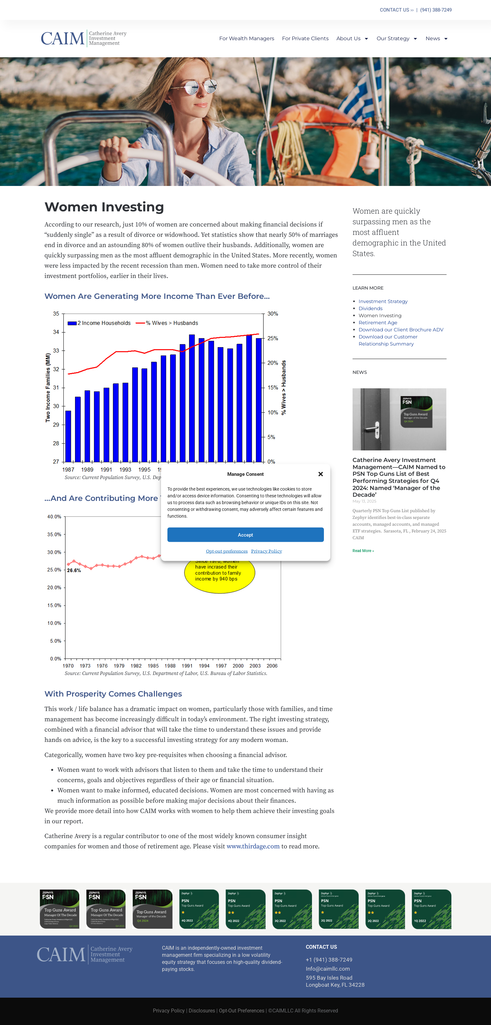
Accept (245, 535)
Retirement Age (378, 322)
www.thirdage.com (253, 847)
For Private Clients (305, 38)
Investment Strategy (383, 301)
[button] (320, 474)
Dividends (370, 308)
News (437, 38)
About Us (352, 38)
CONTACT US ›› (397, 10)
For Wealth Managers (246, 38)
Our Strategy (397, 38)
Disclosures (202, 1011)
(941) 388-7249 (436, 10)
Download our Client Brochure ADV (401, 330)
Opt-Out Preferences (241, 1011)
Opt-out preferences (227, 551)
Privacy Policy (266, 551)
